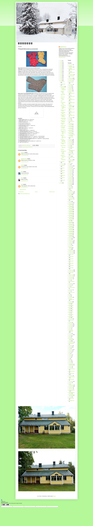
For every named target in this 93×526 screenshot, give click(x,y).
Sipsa (22, 184)
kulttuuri (70, 167)
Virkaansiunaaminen (63, 143)
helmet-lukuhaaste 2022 (72, 108)
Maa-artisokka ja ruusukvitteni (63, 147)
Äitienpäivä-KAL (71, 400)
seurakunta (71, 334)
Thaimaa (70, 354)
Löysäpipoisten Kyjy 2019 (71, 227)
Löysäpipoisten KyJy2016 (71, 234)
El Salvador (71, 84)
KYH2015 (70, 172)
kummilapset (71, 168)
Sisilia (70, 337)
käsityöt (70, 184)
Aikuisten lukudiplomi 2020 (72, 69)
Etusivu (36, 191)
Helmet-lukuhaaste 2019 (72, 99)
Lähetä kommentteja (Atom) (25, 193)
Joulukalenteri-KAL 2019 (71, 126)
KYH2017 (70, 175)
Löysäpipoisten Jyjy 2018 (71, 207)
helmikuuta (63, 177)
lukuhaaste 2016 (72, 199)
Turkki (70, 357)
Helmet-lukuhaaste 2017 (72, 93)
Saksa (70, 328)
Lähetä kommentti (23, 189)
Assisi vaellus (71, 82)
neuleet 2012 (71, 250)
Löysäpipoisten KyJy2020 (71, 236)
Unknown (22, 152)
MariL (22, 171)
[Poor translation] (7, 505)
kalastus (70, 152)
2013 (61, 80)
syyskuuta (62, 161)
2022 (61, 66)
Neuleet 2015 (71, 254)
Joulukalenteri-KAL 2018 (71, 124)
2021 (61, 68)
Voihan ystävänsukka (71, 384)
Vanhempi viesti (52, 191)
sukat (70, 340)
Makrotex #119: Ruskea (62, 92)
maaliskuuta (63, 175)
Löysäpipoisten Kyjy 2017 (71, 222)
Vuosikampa (71, 386)
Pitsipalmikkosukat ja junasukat (63, 116)
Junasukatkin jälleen (63, 113)
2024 (61, 63)
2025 (61, 62)
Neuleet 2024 (71, 272)
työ (69, 358)
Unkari (70, 361)
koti (69, 164)
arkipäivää (70, 78)
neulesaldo (71, 277)
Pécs (70, 291)
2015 (61, 77)
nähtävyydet (71, 283)
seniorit (70, 333)
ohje (69, 286)
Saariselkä (70, 326)
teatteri (70, 352)
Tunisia (70, 356)
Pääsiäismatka (71, 320)
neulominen (71, 278)
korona (70, 163)
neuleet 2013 (71, 251)
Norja (70, 280)
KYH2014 (70, 171)
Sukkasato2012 (71, 343)
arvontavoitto (71, 79)
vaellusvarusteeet (72, 368)
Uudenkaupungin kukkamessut (72, 364)
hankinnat (70, 89)
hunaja (70, 120)
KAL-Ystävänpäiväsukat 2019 (72, 150)
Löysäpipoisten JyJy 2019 (71, 209)
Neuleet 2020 (71, 265)
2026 (61, 60)
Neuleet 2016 (71, 256)
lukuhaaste (71, 197)
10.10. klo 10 (63, 129)
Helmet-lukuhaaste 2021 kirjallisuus (72, 105)
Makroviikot (71, 237)
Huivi (70, 118)
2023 (61, 65)
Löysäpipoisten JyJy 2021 (71, 213)
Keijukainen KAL (72, 157)
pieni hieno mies (71, 292)
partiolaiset (71, 289)
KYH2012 (70, 169)
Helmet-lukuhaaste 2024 (72, 115)
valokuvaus (71, 375)
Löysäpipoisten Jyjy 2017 (71, 204)
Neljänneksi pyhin (63, 123)
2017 (61, 74)
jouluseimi (70, 139)
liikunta (70, 194)
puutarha (70, 301)
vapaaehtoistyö (71, 379)
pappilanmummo (24, 158)
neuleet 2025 (71, 274)
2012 (61, 182)
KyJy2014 (70, 180)
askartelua (70, 80)
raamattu (70, 322)
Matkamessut (71, 240)
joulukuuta (62, 81)
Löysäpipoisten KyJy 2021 (71, 229)
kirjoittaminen (71, 161)
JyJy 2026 (70, 143)
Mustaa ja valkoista (70, 247)
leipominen (71, 193)
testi (69, 353)
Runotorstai (71, 323)
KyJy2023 (70, 181)
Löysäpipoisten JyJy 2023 (71, 218)
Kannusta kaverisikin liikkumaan (63, 140)
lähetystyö (70, 202)
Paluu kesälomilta (63, 159)
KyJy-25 (70, 176)
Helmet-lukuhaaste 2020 (72, 102)
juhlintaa (70, 140)
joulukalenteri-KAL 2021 (71, 131)
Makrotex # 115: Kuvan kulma (63, 156)
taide (70, 348)
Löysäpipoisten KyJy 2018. (71, 225)
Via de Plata (71, 381)
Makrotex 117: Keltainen (63, 121)
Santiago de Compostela (71, 331)
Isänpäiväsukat (71, 121)
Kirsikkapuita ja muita (63, 127)
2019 (61, 71)
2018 (61, 72)
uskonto (70, 362)
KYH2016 (70, 173)
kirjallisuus (70, 159)
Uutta (62, 100)
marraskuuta (63, 84)
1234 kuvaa (71, 64)
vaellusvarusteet (71, 371)
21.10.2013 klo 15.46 (24, 155)
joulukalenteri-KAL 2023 (71, 133)
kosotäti (22, 165)
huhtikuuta (62, 172)
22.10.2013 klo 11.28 (24, 174)
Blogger (54, 496)
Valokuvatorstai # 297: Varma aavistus (63, 152)
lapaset (70, 186)
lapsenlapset (71, 188)
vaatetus (70, 366)
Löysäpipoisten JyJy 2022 (71, 216)
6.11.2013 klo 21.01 (24, 187)
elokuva (70, 85)
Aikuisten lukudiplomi (71, 66)
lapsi (69, 190)
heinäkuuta (63, 165)
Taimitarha (70, 349)
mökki (70, 249)
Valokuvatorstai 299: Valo (63, 119)
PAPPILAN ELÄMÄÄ (36, 6)
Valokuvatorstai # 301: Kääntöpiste (63, 88)
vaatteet (70, 367)
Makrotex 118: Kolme (63, 110)
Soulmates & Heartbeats (71, 339)
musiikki (70, 245)
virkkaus (70, 382)
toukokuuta (63, 170)
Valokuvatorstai (71, 373)
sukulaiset (70, 345)
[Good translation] (3, 505)
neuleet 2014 (71, 253)
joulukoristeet (71, 137)
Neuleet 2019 (71, 263)
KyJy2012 (70, 177)
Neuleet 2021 (71, 267)
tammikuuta (63, 180)
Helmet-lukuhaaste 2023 (72, 112)
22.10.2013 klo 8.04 (24, 168)
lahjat (70, 185)
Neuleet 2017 (71, 258)
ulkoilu (70, 360)
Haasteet (70, 88)
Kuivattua (62, 149)
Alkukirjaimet (71, 74)
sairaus (70, 327)
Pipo (69, 294)
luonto (70, 201)
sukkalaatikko (71, 342)
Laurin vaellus (71, 191)
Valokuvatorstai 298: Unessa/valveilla (63, 132)
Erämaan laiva (63, 125)
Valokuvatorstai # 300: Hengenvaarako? (63, 107)
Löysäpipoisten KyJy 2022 (71, 231)
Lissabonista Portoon (71, 196)
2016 (61, 75)
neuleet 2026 (71, 276)
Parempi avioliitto (72, 287)
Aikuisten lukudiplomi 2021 (72, 72)
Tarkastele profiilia (62, 57)
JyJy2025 (70, 144)
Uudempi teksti (21, 191)
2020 (61, 69)
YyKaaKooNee (71, 398)
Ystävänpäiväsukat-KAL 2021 (72, 395)
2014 (61, 78)
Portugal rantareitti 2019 (71, 299)
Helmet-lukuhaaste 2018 (72, 96)
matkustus (70, 241)
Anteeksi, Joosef (62, 99)
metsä (70, 244)
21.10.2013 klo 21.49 (24, 161)
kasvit (70, 156)
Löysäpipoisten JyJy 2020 (71, 211)
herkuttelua (71, 117)
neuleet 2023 (71, 271)
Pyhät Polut (71, 318)
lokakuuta (62, 86)
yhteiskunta (71, 387)
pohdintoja (70, 297)
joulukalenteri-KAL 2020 (71, 129)
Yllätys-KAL (71, 388)
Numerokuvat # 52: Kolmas (63, 103)
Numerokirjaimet (71, 281)
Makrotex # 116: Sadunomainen (63, 136)
